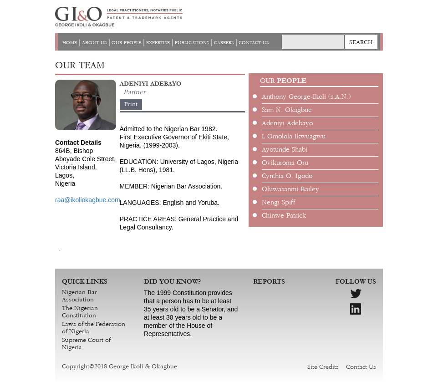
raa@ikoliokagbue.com (87, 200)
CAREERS (224, 43)
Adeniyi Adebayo (287, 123)
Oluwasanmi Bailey (290, 189)
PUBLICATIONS (192, 43)
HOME (69, 43)
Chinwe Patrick (284, 215)
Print (131, 104)
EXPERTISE (158, 43)
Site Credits (323, 367)
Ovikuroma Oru (285, 163)
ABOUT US (94, 43)
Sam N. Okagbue (287, 110)
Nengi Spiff (278, 202)
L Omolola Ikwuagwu (294, 136)
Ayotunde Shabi (284, 149)
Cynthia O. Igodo (287, 176)
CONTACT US (254, 43)
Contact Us (361, 367)
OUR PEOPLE (126, 43)
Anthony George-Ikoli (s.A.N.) (306, 97)
